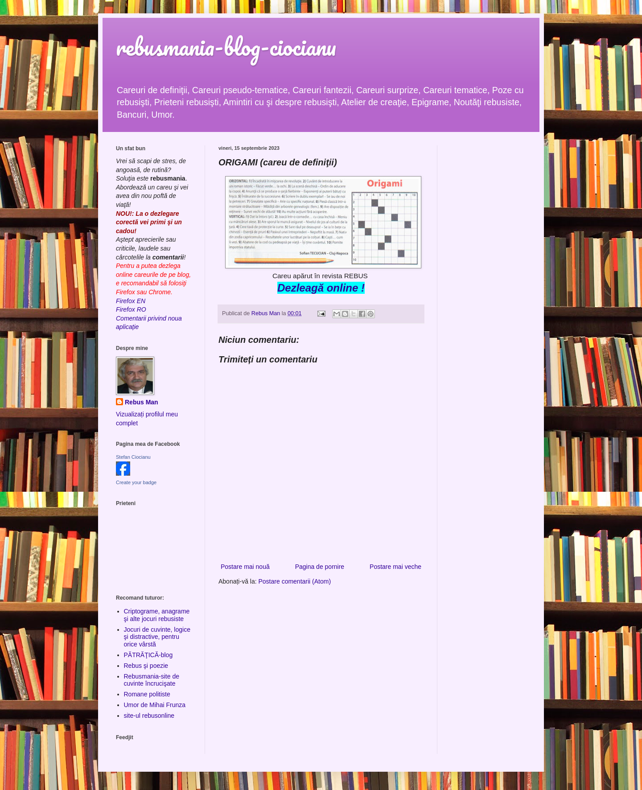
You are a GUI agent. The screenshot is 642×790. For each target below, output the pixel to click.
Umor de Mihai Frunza (155, 704)
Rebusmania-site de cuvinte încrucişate (152, 680)
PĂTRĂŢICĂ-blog (148, 654)
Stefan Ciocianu (133, 457)
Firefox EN (130, 300)
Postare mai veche (395, 566)
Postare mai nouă (245, 566)
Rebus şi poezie (146, 665)
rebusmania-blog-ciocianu (226, 47)
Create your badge (136, 482)
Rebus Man (141, 402)
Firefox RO (131, 309)
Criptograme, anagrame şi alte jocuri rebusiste (157, 615)
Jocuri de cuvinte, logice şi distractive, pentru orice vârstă (157, 637)
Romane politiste (147, 694)
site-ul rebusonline (149, 715)
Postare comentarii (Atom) (295, 581)
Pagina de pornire (320, 566)
